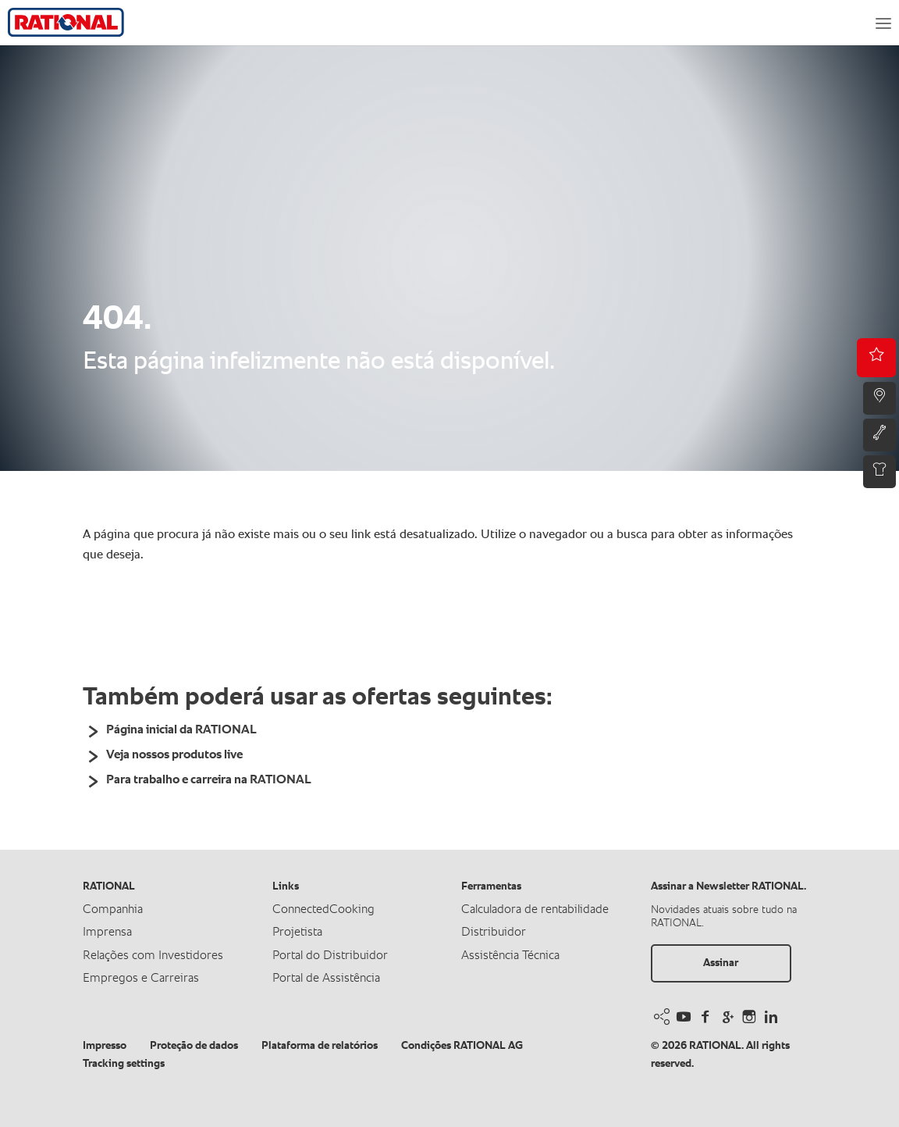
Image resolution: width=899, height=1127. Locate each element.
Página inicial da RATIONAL (181, 730)
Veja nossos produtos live (174, 755)
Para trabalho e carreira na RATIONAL (208, 780)
